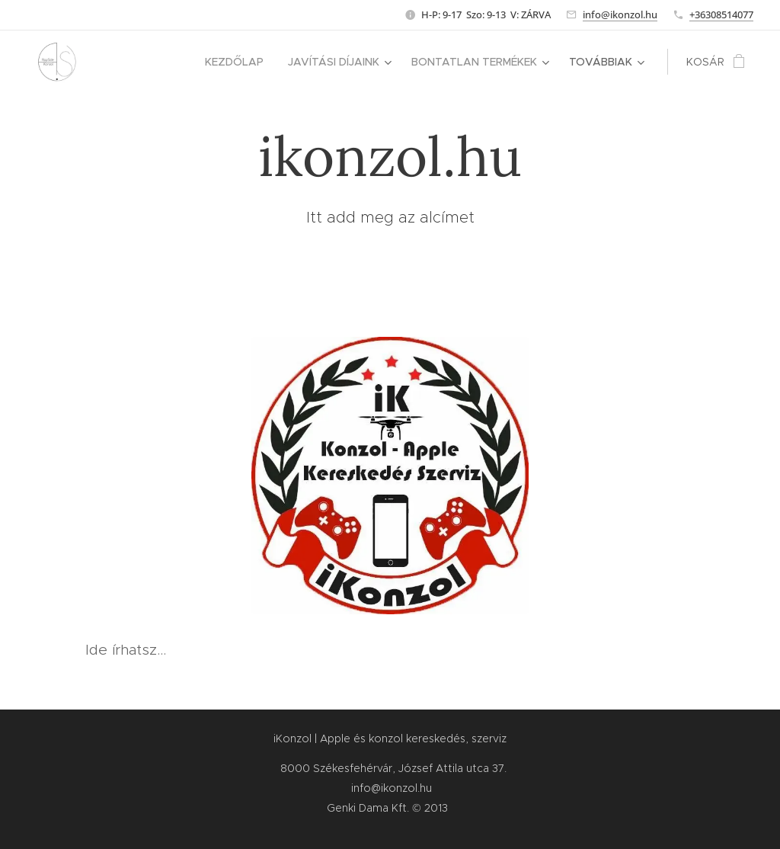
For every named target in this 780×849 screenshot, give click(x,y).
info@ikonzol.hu (620, 14)
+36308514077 (721, 14)
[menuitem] (238, 62)
